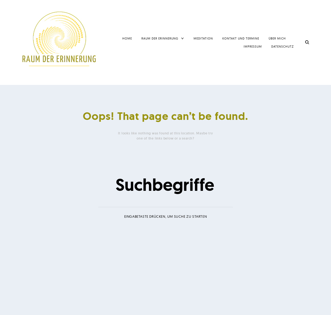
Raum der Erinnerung (159, 38)
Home (127, 38)
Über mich (277, 38)
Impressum (253, 46)
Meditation (203, 38)
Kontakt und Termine (240, 38)
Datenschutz (282, 46)
